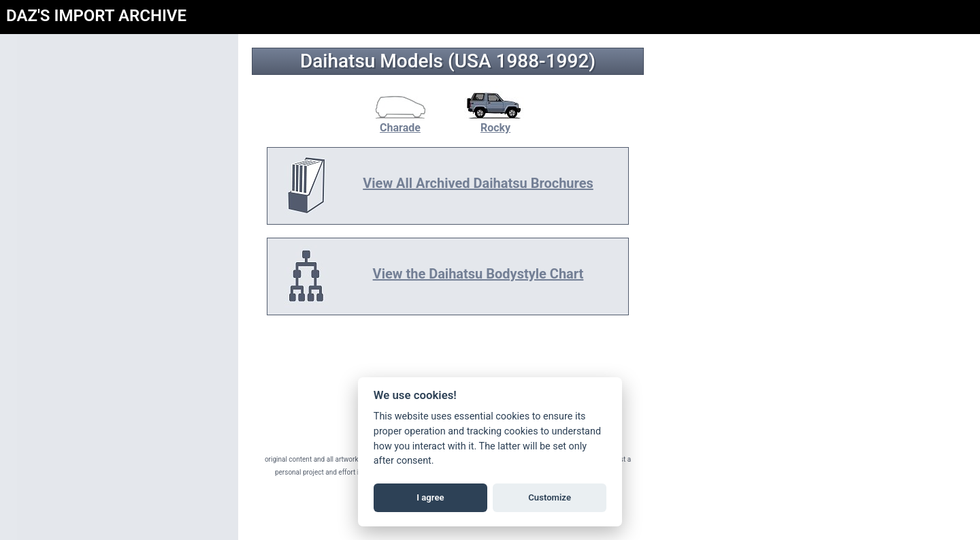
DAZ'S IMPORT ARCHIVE (96, 15)
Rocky (495, 121)
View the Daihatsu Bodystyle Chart (478, 274)
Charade (400, 121)
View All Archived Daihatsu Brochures (478, 183)
